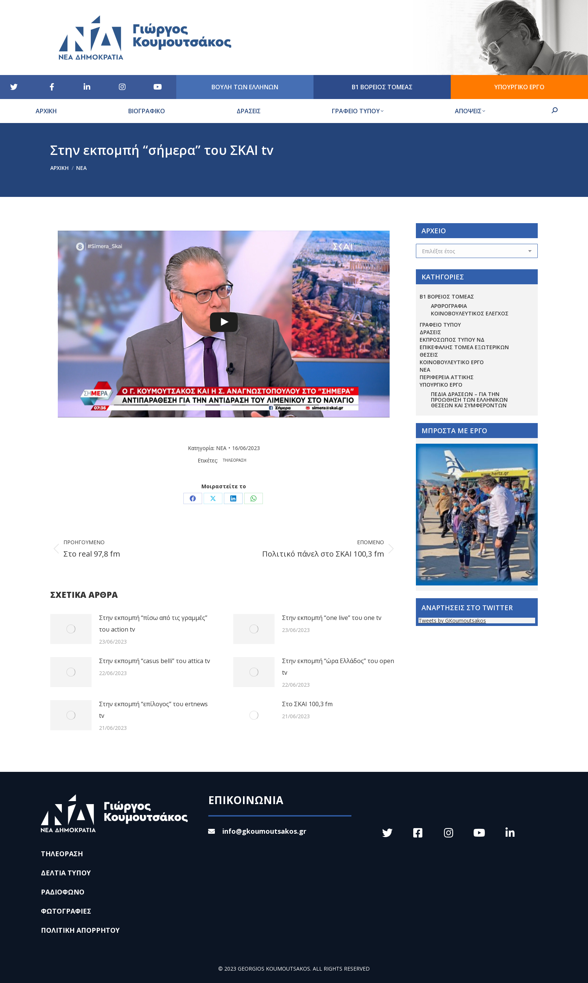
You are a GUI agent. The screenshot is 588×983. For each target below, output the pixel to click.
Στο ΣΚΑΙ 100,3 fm (307, 704)
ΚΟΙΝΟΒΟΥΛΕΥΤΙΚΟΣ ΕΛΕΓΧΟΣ (469, 313)
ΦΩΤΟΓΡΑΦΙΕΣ (66, 910)
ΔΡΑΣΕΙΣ (430, 332)
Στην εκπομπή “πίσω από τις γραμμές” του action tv (153, 623)
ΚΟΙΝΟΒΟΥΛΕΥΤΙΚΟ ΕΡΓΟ (452, 362)
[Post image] (71, 629)
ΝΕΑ (221, 448)
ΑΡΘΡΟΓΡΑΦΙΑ (449, 306)
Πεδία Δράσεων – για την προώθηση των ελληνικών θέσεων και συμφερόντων (469, 399)
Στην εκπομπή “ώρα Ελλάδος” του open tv (338, 667)
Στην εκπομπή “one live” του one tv (331, 618)
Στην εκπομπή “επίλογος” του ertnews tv (153, 710)
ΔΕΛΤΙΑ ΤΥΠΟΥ (66, 872)
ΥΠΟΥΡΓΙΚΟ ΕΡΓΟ (441, 384)
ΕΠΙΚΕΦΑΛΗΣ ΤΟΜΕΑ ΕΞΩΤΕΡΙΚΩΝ (464, 347)
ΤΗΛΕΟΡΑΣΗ (234, 460)
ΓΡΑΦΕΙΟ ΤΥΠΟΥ (440, 324)
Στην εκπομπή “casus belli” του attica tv (154, 661)
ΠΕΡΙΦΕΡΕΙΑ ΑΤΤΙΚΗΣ (447, 377)
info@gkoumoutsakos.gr (257, 831)
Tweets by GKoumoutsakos (452, 620)
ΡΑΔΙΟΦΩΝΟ (62, 891)
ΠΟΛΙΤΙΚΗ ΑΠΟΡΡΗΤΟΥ (80, 930)
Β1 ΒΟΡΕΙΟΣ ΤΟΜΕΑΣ (447, 296)
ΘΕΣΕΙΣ (429, 354)
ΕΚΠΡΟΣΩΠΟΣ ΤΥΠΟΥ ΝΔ (452, 339)
